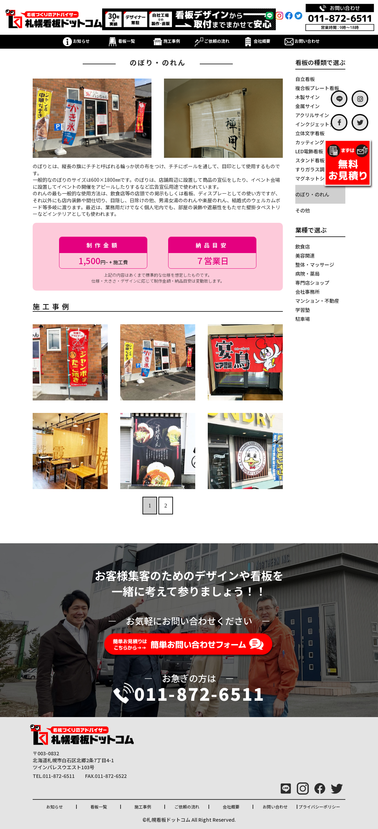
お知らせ (76, 41)
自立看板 (305, 78)
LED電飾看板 (309, 151)
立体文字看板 (309, 133)
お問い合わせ (302, 41)
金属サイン (307, 106)
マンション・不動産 (317, 300)
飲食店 (302, 246)
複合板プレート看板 (317, 87)
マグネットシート (314, 178)
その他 (302, 210)
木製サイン (307, 97)
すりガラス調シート (317, 169)
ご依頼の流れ (211, 41)
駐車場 (302, 318)
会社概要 (257, 41)
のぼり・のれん (312, 194)
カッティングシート (317, 142)
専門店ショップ (312, 282)
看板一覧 (121, 41)
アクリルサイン (312, 115)
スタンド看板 (309, 160)
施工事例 (166, 41)
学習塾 (302, 309)
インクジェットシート (319, 124)
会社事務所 (307, 291)
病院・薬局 (307, 273)
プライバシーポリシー (319, 807)
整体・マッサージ (314, 264)
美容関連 (305, 255)
